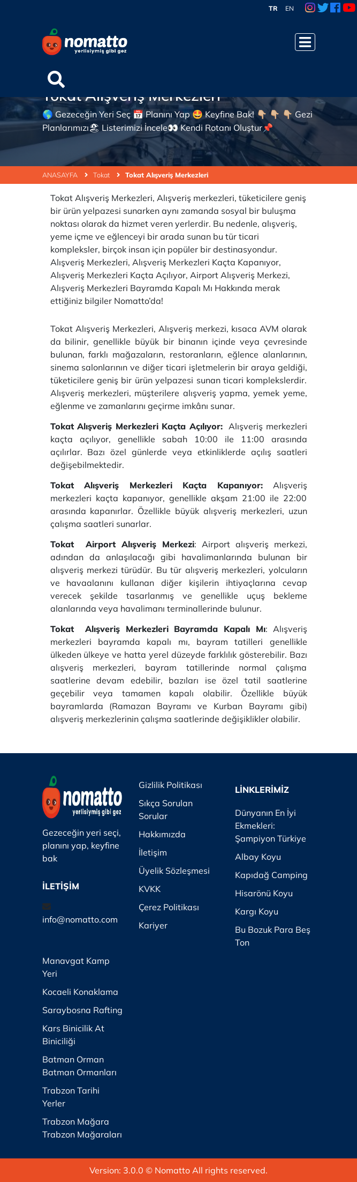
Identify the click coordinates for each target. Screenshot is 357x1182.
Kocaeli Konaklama (80, 991)
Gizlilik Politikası (170, 784)
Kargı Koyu (256, 911)
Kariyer (153, 925)
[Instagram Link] (310, 8)
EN (289, 8)
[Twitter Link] (323, 8)
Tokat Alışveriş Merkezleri (166, 174)
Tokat (106, 174)
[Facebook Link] (335, 8)
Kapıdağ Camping (271, 874)
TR (273, 8)
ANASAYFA (65, 174)
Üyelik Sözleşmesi (174, 870)
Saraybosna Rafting (82, 1010)
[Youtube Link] (349, 8)
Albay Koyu (258, 856)
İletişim (153, 852)
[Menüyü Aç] (305, 42)
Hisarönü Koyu (264, 893)
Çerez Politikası (169, 907)
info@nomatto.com (80, 919)
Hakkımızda (162, 834)
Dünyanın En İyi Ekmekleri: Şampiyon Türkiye (270, 825)
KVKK (150, 888)
